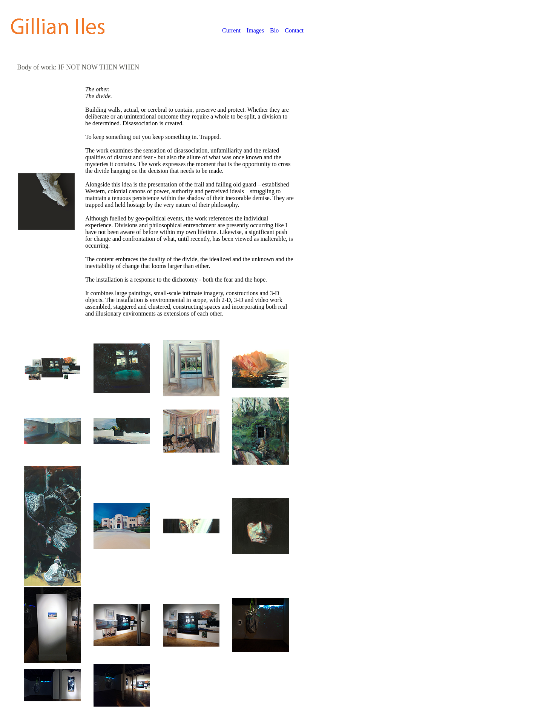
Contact (294, 30)
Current (231, 30)
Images (255, 30)
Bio (274, 30)
